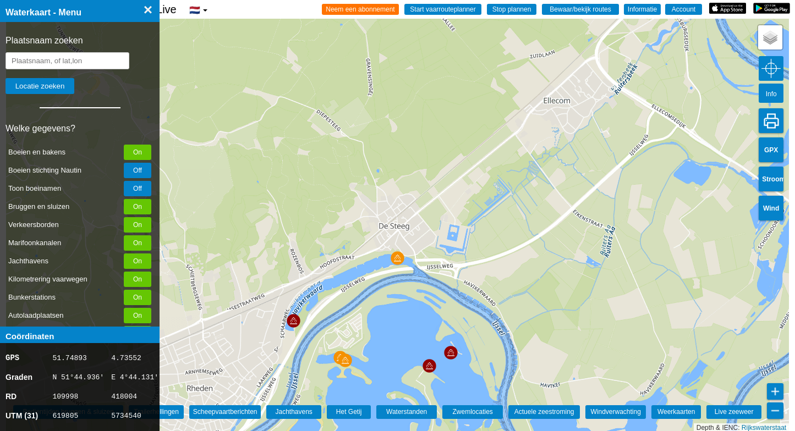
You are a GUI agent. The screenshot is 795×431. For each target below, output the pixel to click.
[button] (345, 360)
